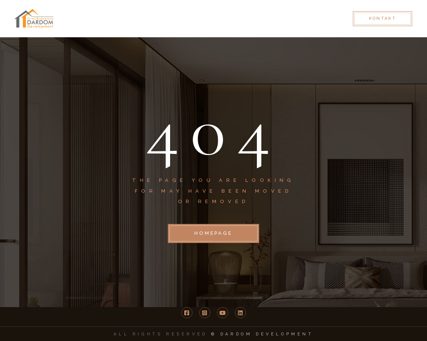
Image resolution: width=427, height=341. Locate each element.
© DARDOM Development (262, 334)
